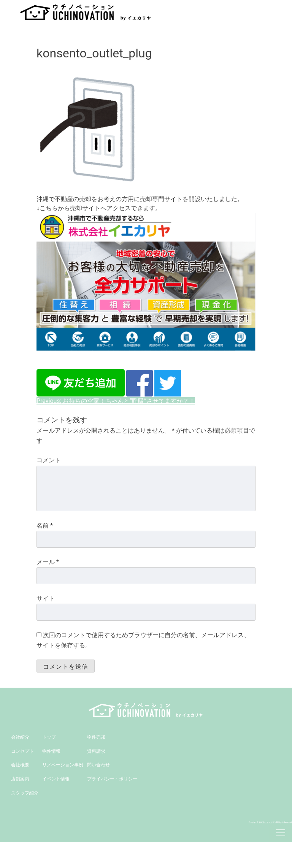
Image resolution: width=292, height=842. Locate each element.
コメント (48, 460)
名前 (44, 525)
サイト (45, 598)
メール (47, 562)
